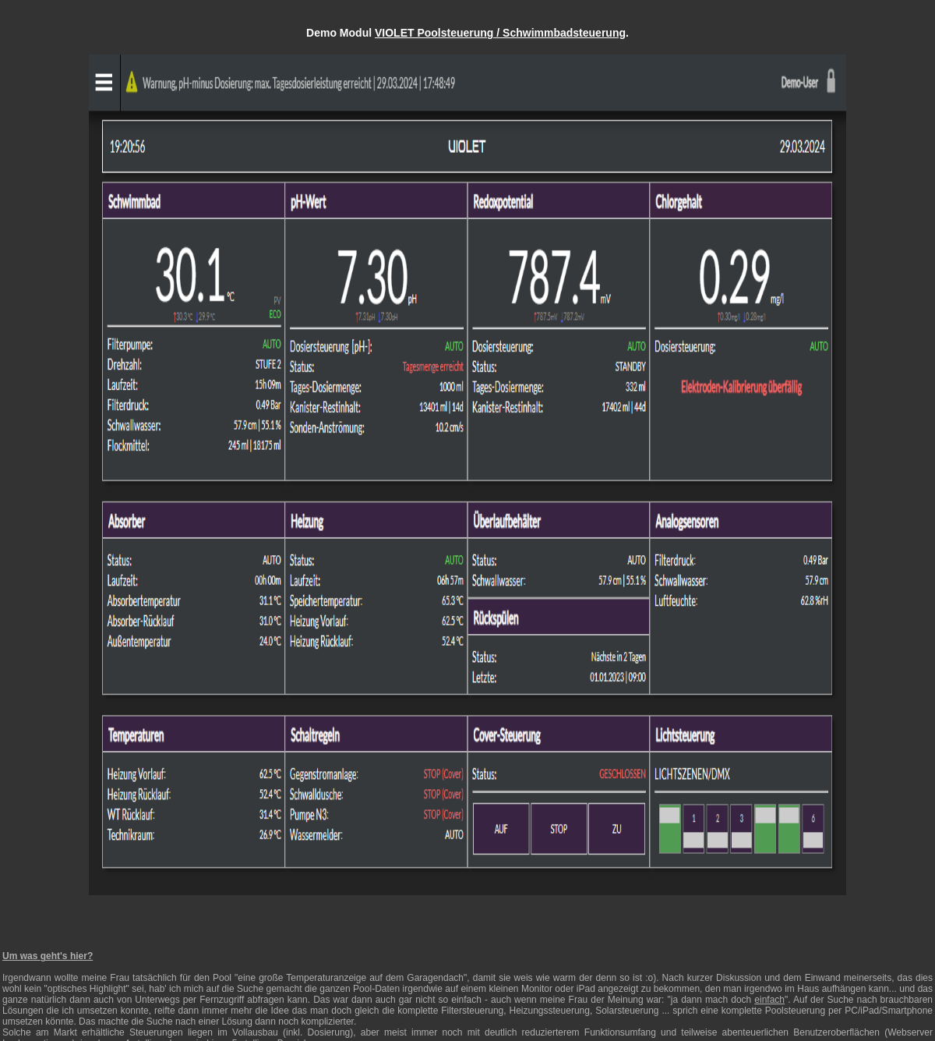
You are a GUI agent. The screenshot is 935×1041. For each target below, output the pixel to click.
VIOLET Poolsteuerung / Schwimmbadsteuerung (500, 33)
